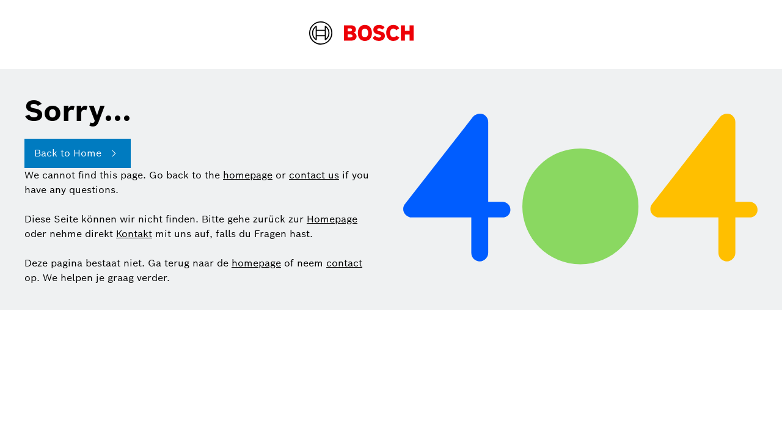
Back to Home (77, 153)
